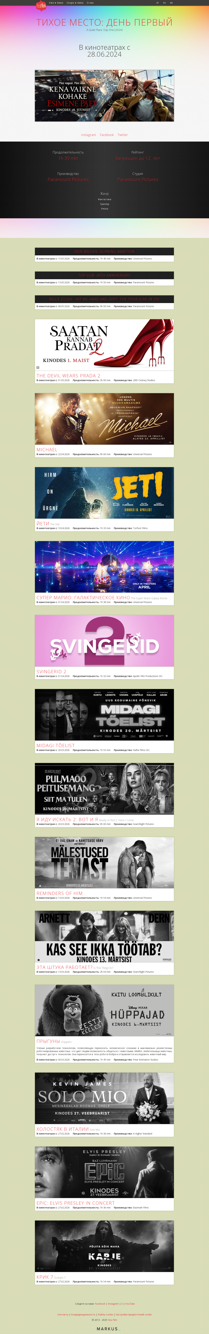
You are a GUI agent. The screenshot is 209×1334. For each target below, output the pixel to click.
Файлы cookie (105, 1314)
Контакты (62, 1314)
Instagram (113, 1303)
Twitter (123, 135)
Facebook (107, 135)
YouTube (130, 1303)
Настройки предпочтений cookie (134, 1314)
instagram (88, 135)
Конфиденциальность (83, 1314)
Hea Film (112, 1319)
